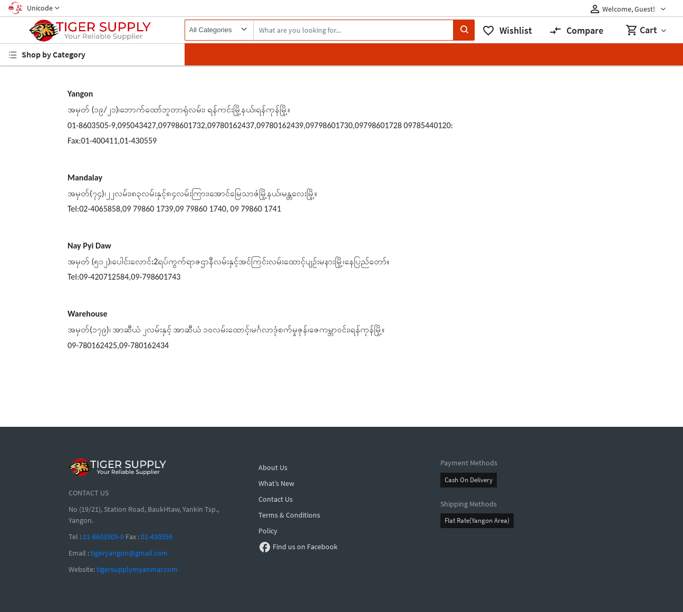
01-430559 (156, 536)
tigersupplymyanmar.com (137, 569)
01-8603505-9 (103, 536)
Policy (267, 531)
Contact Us (275, 499)
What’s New (276, 483)
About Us (272, 467)
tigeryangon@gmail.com (129, 553)
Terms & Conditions (289, 515)
